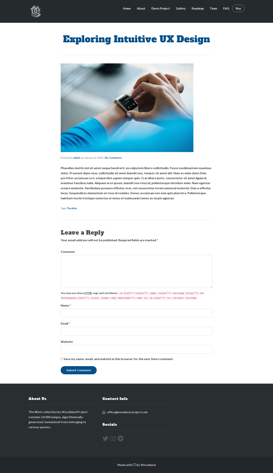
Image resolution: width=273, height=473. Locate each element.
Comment (68, 251)
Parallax (72, 208)
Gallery (181, 8)
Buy (238, 8)
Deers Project (160, 8)
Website (67, 341)
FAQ (226, 8)
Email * (65, 323)
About (141, 8)
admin (76, 157)
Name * (66, 305)
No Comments (113, 157)
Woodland (148, 465)
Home (127, 8)
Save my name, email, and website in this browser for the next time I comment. (118, 359)
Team (213, 8)
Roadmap (198, 8)
